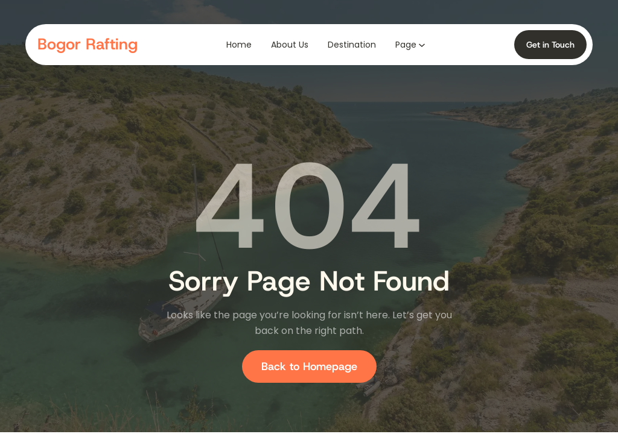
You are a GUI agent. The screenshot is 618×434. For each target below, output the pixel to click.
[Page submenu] (421, 44)
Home (239, 44)
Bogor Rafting (87, 44)
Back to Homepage (309, 366)
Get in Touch (550, 44)
